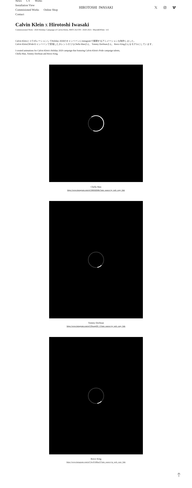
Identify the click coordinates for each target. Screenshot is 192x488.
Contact (19, 14)
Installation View (25, 5)
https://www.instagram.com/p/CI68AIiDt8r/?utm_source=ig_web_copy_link (96, 190)
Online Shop (51, 9)
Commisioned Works (27, 9)
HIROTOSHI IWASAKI (96, 7)
